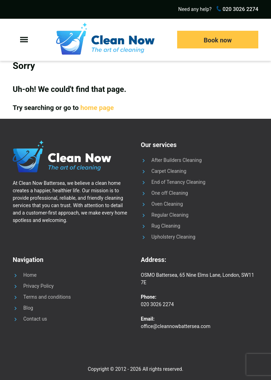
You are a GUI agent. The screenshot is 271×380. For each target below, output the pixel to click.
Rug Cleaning (165, 226)
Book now (217, 40)
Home (30, 275)
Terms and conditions (47, 297)
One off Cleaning (169, 193)
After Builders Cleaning (176, 160)
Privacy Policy (38, 286)
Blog (28, 308)
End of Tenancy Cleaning (178, 182)
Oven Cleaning (167, 204)
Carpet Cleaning (168, 171)
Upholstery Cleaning (173, 237)
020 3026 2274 (239, 9)
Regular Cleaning (169, 215)
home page (97, 108)
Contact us (35, 319)
